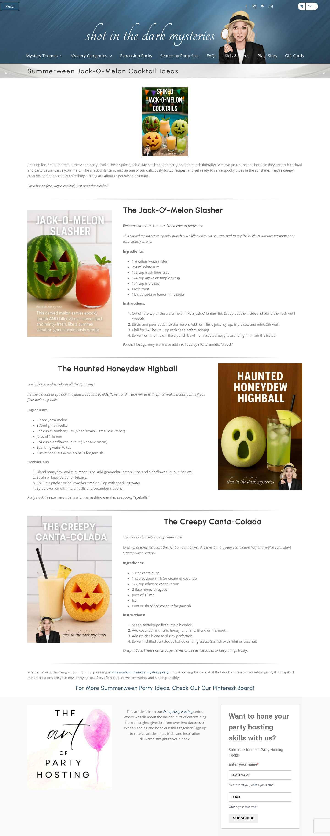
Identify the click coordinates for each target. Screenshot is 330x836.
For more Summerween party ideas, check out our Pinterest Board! (165, 688)
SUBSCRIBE (243, 818)
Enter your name (243, 764)
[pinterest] (262, 6)
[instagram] (254, 6)
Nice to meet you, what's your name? (251, 785)
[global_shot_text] (149, 22)
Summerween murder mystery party (139, 672)
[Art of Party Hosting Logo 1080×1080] (70, 707)
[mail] (271, 6)
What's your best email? (243, 807)
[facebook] (246, 6)
